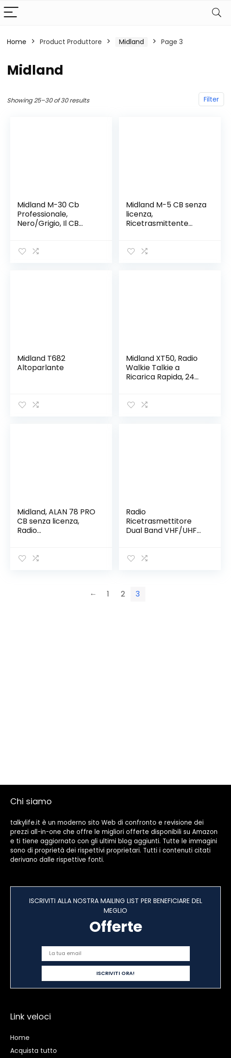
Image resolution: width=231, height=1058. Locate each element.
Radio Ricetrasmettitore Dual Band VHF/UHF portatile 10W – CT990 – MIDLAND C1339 (166, 530)
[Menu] (11, 12)
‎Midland (131, 41)
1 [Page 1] (108, 594)
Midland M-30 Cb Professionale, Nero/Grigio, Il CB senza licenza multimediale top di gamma (52, 227)
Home (16, 41)
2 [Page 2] (123, 594)
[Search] (217, 12)
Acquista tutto (33, 1050)
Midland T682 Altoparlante (41, 363)
